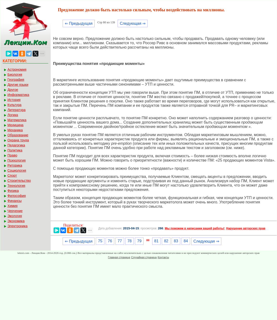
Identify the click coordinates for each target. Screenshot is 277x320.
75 (100, 241)
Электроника (17, 226)
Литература (16, 110)
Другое (12, 90)
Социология (16, 170)
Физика (13, 191)
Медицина (15, 125)
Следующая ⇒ (132, 23)
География (15, 80)
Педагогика (16, 145)
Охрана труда (18, 140)
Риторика (14, 165)
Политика (14, 150)
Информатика (18, 95)
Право (12, 155)
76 (110, 241)
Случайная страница (144, 257)
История (13, 100)
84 (186, 241)
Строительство (19, 180)
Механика (15, 130)
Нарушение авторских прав (245, 228)
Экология (14, 216)
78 (129, 241)
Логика (12, 115)
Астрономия (16, 69)
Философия (16, 196)
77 (120, 241)
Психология (16, 160)
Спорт (12, 175)
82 (166, 241)
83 (176, 241)
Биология (14, 74)
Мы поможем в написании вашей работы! (194, 228)
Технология (16, 186)
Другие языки (17, 85)
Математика (16, 120)
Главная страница (119, 257)
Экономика (15, 221)
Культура (14, 105)
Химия (12, 206)
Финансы (14, 201)
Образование (17, 135)
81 (156, 241)
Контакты (163, 257)
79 (139, 241)
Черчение (15, 211)
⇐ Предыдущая (78, 23)
